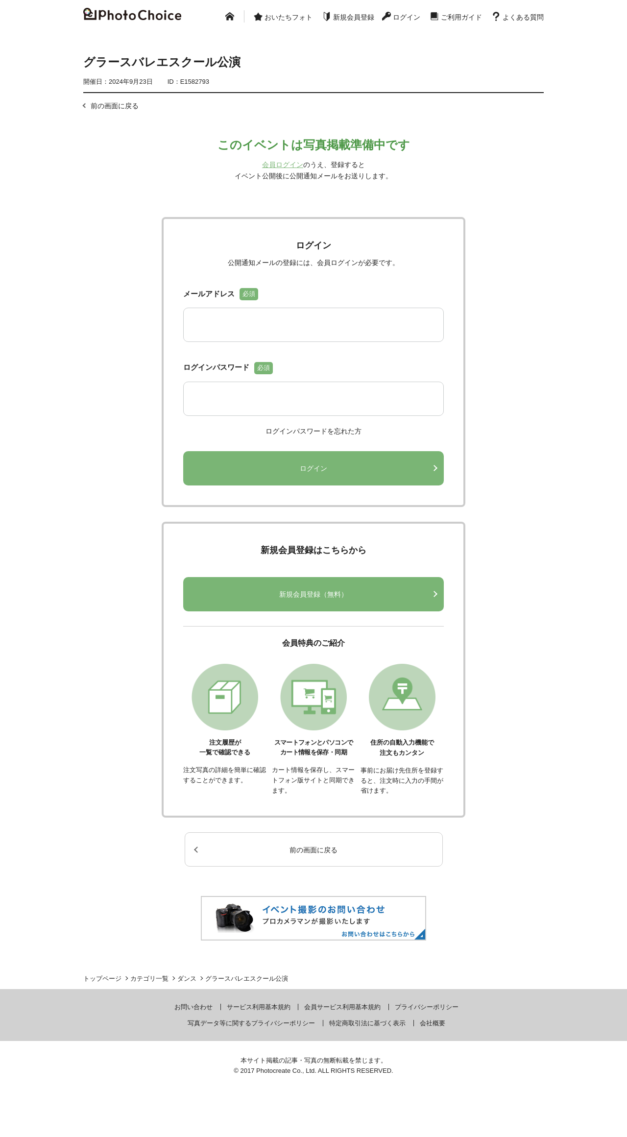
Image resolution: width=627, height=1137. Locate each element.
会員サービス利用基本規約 (342, 1038)
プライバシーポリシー (426, 1038)
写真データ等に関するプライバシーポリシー (251, 1054)
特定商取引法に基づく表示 (367, 1054)
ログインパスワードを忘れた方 (313, 462)
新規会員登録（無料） (313, 625)
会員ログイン (282, 165)
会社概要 (432, 1054)
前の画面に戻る (115, 106)
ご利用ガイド (461, 17)
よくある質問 (523, 17)
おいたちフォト (289, 17)
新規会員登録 (353, 17)
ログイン (406, 17)
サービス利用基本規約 (258, 1038)
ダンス (186, 1010)
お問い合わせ (193, 1038)
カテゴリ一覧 (149, 1010)
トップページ (102, 1010)
